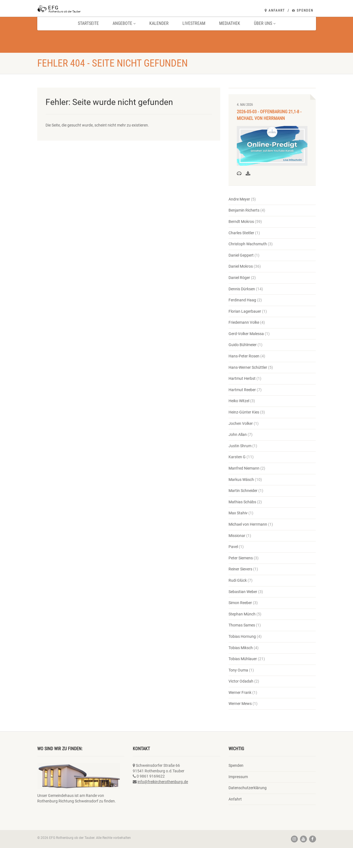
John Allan (238, 434)
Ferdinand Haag (242, 300)
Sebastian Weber (243, 591)
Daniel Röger (239, 277)
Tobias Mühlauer (243, 659)
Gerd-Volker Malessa (246, 333)
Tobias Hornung (242, 636)
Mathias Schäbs (242, 502)
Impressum (238, 777)
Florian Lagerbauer (245, 311)
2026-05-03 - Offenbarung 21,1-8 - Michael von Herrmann (269, 115)
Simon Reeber (240, 603)
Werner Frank (240, 692)
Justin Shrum (240, 446)
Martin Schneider (243, 490)
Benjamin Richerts (244, 210)
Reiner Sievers (240, 569)
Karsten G (237, 457)
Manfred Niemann (244, 468)
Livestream (193, 23)
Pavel (233, 546)
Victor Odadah (241, 681)
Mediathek (229, 23)
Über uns (264, 23)
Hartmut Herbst (242, 378)
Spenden (302, 10)
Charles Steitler (241, 233)
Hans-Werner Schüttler (248, 367)
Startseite (88, 23)
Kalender (159, 23)
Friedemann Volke (244, 322)
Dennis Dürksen (242, 289)
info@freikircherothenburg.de (162, 781)
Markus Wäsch (241, 479)
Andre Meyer (239, 199)
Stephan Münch (242, 614)
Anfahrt (275, 10)
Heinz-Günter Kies (244, 412)
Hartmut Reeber (242, 390)
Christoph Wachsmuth (248, 244)
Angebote (124, 23)
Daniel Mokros (241, 266)
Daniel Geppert (241, 255)
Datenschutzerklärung (248, 788)
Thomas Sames (242, 625)
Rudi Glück (238, 580)
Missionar (237, 535)
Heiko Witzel (239, 401)
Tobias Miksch (241, 648)
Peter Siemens (241, 558)
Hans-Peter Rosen (244, 356)
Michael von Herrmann (248, 524)
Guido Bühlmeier (243, 345)
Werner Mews (240, 703)
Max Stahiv (238, 513)
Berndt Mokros (241, 221)
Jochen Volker (241, 423)
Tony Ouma (238, 670)
